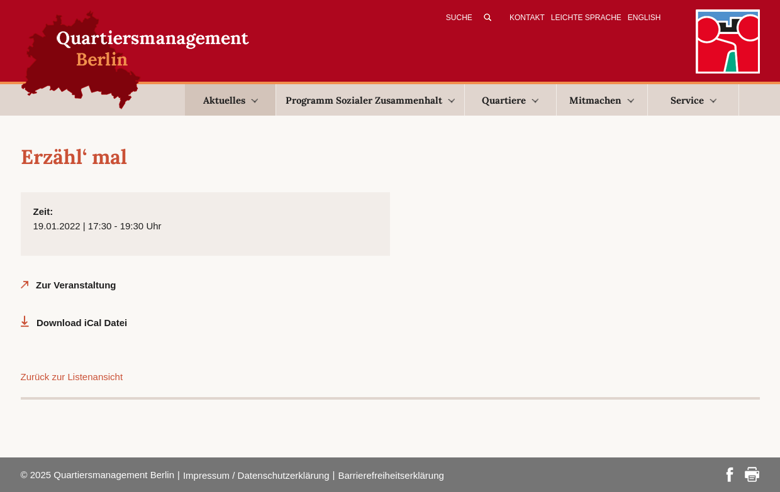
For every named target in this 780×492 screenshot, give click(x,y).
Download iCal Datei (81, 322)
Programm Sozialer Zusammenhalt (370, 100)
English (644, 17)
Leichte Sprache (586, 17)
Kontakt (527, 17)
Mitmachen (601, 100)
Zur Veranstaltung (76, 285)
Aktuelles (230, 100)
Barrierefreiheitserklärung (390, 475)
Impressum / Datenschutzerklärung (256, 475)
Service (693, 100)
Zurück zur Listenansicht (72, 376)
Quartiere (510, 100)
